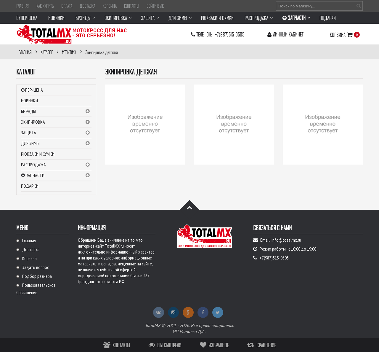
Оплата (66, 6)
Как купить (45, 6)
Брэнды (56, 111)
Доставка (87, 6)
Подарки (29, 186)
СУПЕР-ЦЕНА (32, 90)
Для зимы (56, 143)
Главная (22, 6)
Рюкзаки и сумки (37, 154)
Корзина (110, 6)
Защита (56, 133)
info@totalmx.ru (286, 240)
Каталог (26, 72)
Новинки (29, 100)
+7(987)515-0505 (229, 34)
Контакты (131, 6)
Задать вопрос (35, 267)
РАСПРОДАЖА (56, 165)
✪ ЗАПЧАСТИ (56, 175)
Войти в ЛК (155, 6)
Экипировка (56, 122)
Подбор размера (37, 276)
